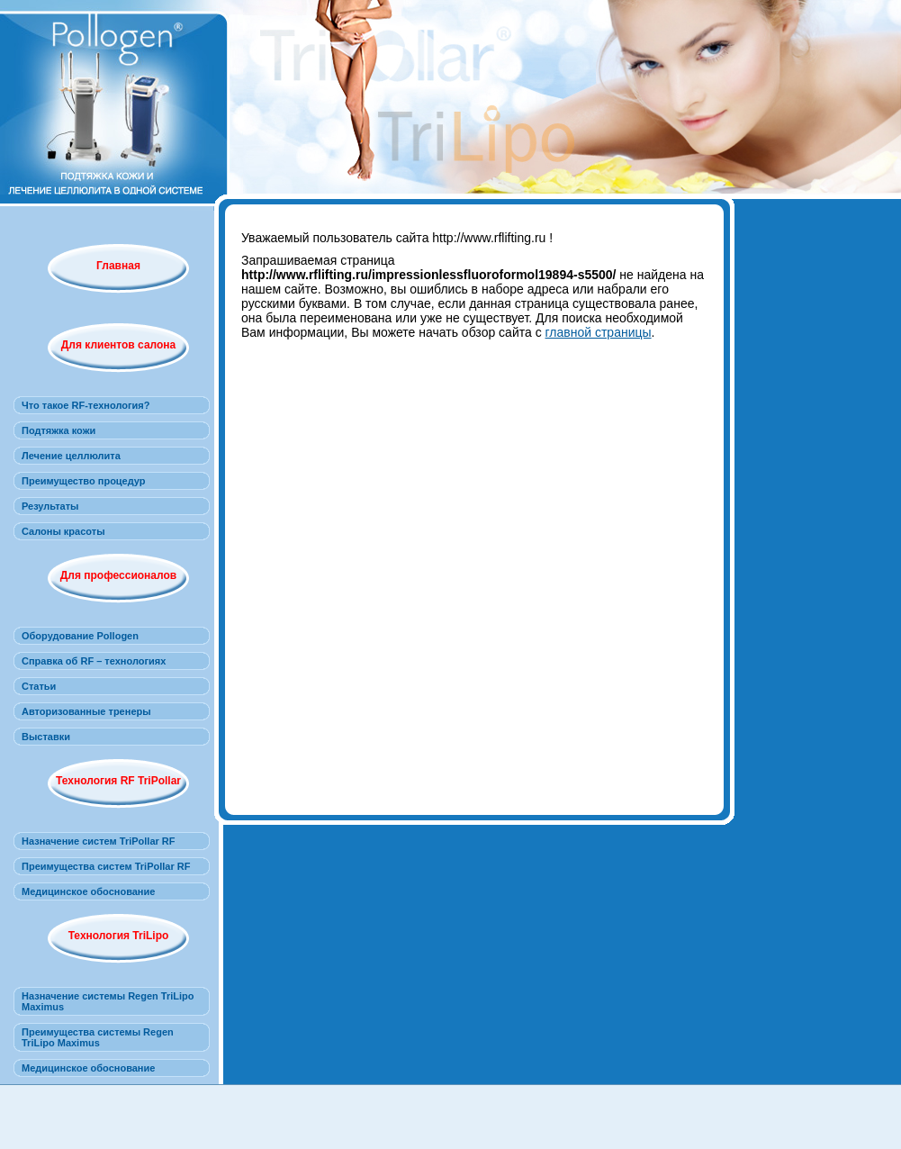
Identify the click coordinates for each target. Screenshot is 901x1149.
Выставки (46, 736)
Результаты (50, 506)
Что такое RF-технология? (85, 405)
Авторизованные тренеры (86, 711)
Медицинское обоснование (88, 891)
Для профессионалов (118, 575)
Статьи (39, 686)
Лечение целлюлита (71, 455)
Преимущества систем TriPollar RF (106, 866)
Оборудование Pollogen (80, 635)
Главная (118, 265)
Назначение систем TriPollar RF (99, 841)
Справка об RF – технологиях (94, 661)
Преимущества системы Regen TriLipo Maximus (98, 1037)
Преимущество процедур (84, 480)
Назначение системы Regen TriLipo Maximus (108, 1001)
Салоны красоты (63, 531)
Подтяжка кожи (58, 430)
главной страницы (598, 332)
